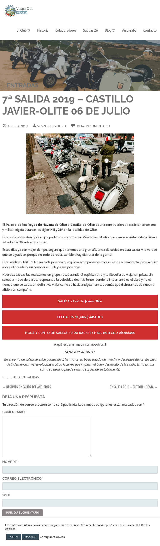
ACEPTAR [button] (14, 536)
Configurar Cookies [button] (52, 537)
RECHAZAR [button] (30, 536)
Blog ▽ (110, 30)
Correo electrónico (23, 479)
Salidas (32, 377)
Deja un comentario (93, 126)
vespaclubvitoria (51, 126)
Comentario (14, 412)
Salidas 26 (90, 30)
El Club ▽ (23, 30)
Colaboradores (65, 30)
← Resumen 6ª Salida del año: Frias (26, 386)
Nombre (10, 462)
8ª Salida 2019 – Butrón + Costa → (134, 386)
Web (6, 495)
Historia (43, 30)
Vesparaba (129, 30)
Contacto (150, 30)
